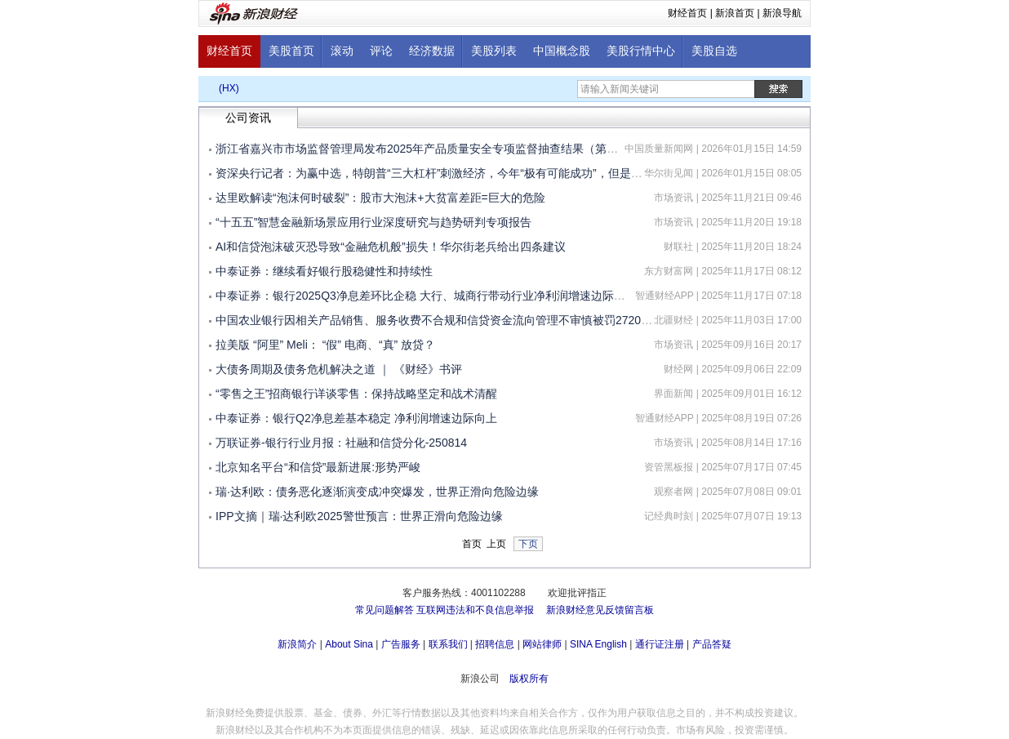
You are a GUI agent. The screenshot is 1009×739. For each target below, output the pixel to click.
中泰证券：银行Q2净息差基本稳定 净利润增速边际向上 (356, 418)
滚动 (342, 51)
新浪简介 (297, 644)
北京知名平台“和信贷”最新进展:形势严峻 (318, 467)
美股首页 (291, 51)
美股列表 (494, 51)
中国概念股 (561, 51)
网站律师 (542, 644)
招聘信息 (494, 644)
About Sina (349, 644)
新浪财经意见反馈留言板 (600, 610)
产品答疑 (711, 644)
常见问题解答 (384, 610)
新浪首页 (734, 13)
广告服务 (400, 644)
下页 (528, 544)
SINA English (598, 644)
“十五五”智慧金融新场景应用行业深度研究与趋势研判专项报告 (373, 222)
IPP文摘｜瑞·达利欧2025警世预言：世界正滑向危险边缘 (359, 516)
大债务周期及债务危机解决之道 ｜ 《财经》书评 (339, 369)
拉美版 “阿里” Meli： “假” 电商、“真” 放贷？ (325, 344)
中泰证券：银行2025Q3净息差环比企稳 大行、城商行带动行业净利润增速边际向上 (426, 295)
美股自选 (714, 51)
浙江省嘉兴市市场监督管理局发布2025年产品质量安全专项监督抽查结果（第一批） (428, 148)
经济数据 (432, 51)
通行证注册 (659, 644)
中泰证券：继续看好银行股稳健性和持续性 (324, 271)
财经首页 (687, 13)
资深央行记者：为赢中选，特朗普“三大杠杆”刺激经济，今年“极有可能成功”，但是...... (433, 173)
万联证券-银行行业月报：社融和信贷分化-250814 (341, 442)
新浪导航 (782, 13)
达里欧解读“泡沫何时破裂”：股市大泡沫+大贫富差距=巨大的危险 (380, 197)
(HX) (229, 88)
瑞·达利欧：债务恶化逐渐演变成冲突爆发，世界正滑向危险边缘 (377, 491)
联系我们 (448, 644)
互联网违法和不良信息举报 (475, 610)
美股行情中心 (641, 51)
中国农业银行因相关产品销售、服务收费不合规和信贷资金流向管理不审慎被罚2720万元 (440, 320)
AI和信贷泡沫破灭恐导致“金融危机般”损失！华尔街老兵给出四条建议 (391, 246)
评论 (381, 51)
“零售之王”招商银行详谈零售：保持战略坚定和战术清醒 (356, 393)
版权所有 (529, 678)
